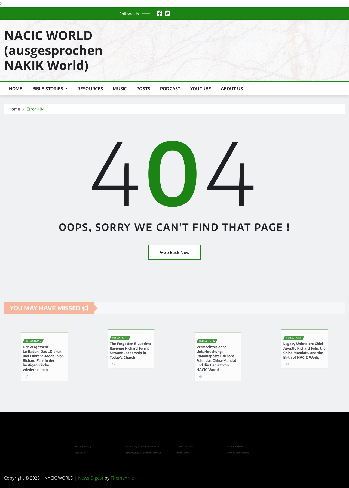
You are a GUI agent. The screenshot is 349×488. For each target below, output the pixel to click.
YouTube (200, 88)
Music (120, 88)
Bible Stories (50, 88)
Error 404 (36, 109)
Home (16, 88)
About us (232, 88)
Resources (90, 88)
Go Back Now (174, 252)
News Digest (90, 478)
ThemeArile (122, 478)
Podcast (170, 88)
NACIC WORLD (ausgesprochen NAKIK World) (53, 50)
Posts (143, 88)
